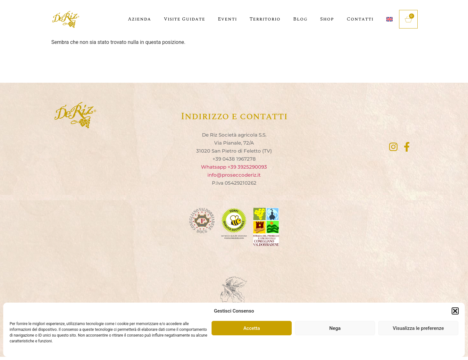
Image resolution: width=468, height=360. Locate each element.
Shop (327, 19)
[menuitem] (389, 19)
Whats (209, 167)
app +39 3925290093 (242, 167)
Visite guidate (184, 19)
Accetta (251, 328)
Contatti (360, 19)
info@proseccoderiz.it (234, 175)
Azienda (139, 19)
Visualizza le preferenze (418, 328)
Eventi (227, 19)
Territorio (265, 19)
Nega (334, 328)
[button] (455, 311)
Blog (300, 19)
